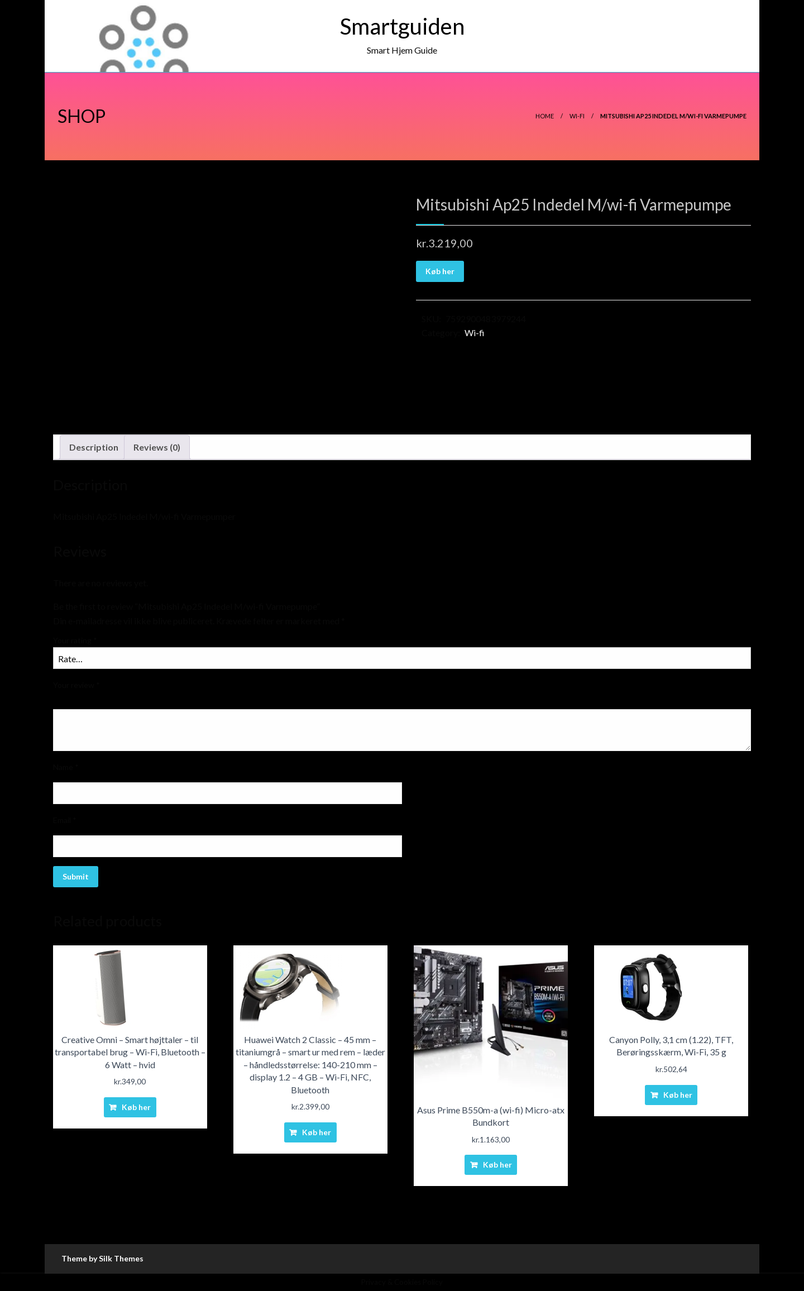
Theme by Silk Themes (102, 1258)
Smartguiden (402, 26)
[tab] (94, 447)
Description (93, 447)
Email (64, 820)
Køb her (439, 271)
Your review (76, 685)
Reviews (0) (156, 447)
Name (66, 767)
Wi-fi (577, 115)
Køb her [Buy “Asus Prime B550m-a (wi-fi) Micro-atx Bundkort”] (497, 1164)
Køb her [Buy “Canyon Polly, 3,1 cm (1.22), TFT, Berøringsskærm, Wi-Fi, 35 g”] (677, 1094)
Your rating (75, 640)
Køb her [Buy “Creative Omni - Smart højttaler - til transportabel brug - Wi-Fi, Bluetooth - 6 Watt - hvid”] (136, 1107)
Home (544, 115)
